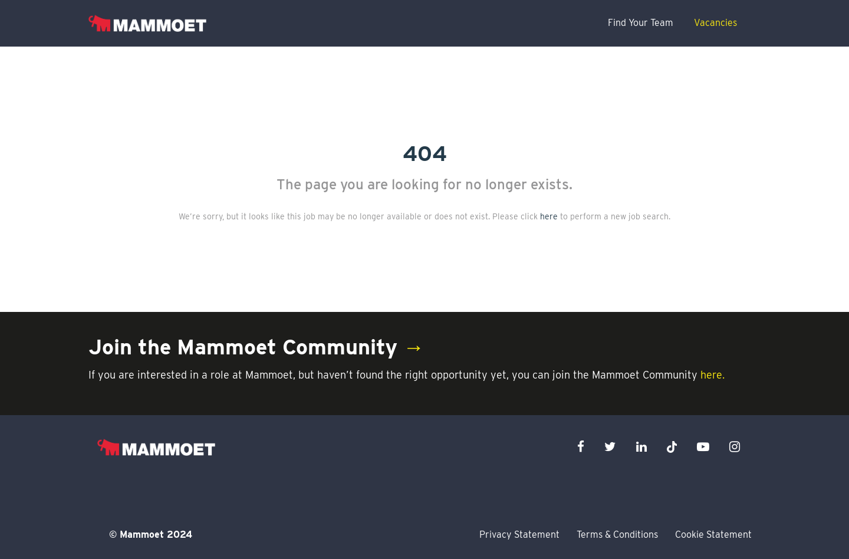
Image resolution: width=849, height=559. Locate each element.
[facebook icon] (580, 446)
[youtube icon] (703, 446)
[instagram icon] (734, 446)
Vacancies (715, 22)
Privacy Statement (519, 534)
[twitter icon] (610, 446)
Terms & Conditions (617, 534)
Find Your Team (640, 22)
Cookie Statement (713, 534)
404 (425, 153)
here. (712, 375)
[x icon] (672, 446)
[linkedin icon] (641, 446)
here (549, 216)
